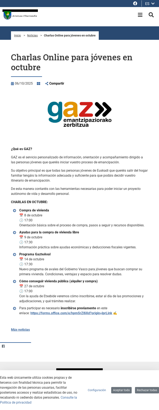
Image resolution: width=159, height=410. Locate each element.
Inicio (17, 35)
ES (150, 3)
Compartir (56, 83)
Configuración (97, 390)
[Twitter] (11, 346)
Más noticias (20, 330)
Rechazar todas (147, 390)
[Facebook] (3, 346)
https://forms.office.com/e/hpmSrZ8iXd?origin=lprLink (71, 313)
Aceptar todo (121, 390)
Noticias (32, 35)
